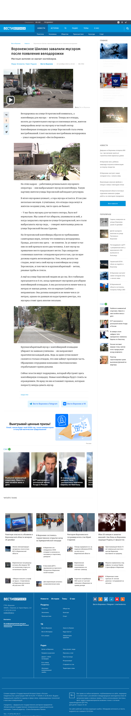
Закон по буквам (68, 628)
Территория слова (69, 668)
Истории (55, 28)
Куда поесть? (67, 632)
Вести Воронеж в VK (74, 403)
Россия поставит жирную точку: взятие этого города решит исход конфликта (117, 333)
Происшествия (78, 34)
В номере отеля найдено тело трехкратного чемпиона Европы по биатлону (118, 320)
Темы (86, 28)
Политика (40, 34)
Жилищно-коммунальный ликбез (47, 670)
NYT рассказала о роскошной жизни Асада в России (118, 308)
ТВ (65, 28)
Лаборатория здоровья (67, 636)
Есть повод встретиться (46, 663)
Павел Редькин (31, 64)
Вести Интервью (47, 632)
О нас (96, 28)
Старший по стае (68, 664)
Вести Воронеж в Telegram (43, 403)
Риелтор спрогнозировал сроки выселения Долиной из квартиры (118, 345)
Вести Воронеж (46, 64)
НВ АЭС (38, 22)
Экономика (52, 34)
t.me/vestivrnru (120, 604)
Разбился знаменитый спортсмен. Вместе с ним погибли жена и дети (118, 297)
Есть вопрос (45, 635)
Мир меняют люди (69, 649)
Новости (41, 28)
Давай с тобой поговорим (46, 657)
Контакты (7, 619)
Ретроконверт (67, 660)
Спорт (102, 34)
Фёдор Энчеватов (18, 64)
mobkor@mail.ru (9, 613)
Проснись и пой (68, 653)
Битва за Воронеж (48, 649)
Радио (75, 28)
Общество (64, 34)
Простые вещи (68, 657)
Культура (91, 34)
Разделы (45, 605)
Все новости (113, 188)
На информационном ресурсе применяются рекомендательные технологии (16, 625)
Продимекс (48, 22)
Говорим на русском (48, 653)
